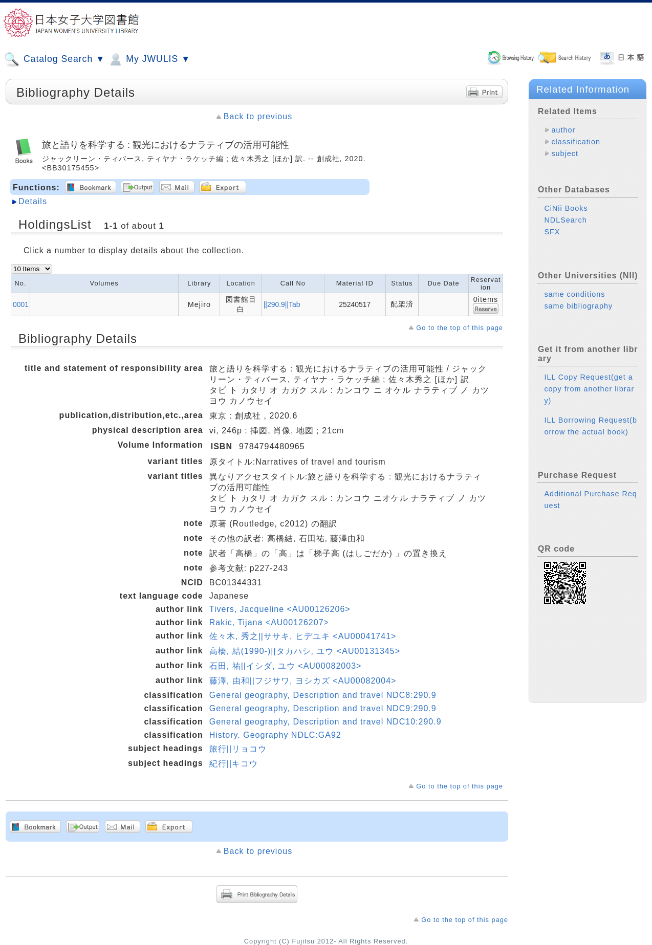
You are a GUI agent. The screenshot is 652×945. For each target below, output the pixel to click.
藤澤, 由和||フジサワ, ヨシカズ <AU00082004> (303, 680)
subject (564, 153)
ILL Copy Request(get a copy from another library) (589, 389)
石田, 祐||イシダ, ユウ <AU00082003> (285, 666)
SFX (552, 232)
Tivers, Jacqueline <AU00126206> (280, 609)
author (563, 130)
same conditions (574, 294)
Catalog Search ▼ (54, 59)
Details (32, 201)
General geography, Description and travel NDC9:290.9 (323, 708)
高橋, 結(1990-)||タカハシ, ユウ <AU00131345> (304, 651)
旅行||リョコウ (238, 748)
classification (575, 142)
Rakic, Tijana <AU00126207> (269, 622)
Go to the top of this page (459, 328)
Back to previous (258, 116)
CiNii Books (566, 208)
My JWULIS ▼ (148, 59)
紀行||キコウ (233, 763)
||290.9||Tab (282, 304)
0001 (21, 304)
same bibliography (578, 306)
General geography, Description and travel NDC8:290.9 (323, 695)
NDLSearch (565, 220)
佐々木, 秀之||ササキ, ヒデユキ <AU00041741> (303, 636)
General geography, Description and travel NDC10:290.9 (325, 721)
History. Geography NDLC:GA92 (275, 735)
